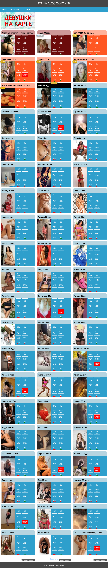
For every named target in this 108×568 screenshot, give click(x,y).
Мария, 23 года (81, 454)
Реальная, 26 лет (9, 59)
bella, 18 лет (7, 164)
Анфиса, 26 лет (45, 164)
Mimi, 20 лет (79, 138)
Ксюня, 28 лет (80, 401)
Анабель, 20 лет (9, 270)
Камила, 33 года (81, 480)
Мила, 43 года (8, 349)
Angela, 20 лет (44, 243)
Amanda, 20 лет (45, 506)
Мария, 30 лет (44, 59)
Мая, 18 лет (43, 138)
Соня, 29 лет (43, 191)
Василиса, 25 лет (10, 454)
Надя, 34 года (8, 427)
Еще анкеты (54, 559)
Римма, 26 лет (44, 217)
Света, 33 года (8, 138)
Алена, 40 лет (80, 322)
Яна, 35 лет (43, 427)
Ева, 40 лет (43, 270)
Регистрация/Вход (16, 9)
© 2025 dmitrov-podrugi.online (54, 566)
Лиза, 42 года (8, 375)
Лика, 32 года (8, 296)
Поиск (28, 9)
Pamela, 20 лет (44, 375)
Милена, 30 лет (81, 427)
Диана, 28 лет (44, 349)
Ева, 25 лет (79, 506)
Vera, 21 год (43, 85)
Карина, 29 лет (44, 454)
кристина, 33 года (10, 112)
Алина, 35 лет (80, 296)
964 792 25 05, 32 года (84, 33)
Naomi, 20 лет (80, 217)
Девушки (4, 9)
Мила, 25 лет (80, 270)
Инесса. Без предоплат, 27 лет (88, 533)
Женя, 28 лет (80, 375)
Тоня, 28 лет (7, 506)
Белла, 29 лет (80, 85)
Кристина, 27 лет (9, 401)
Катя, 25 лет (7, 322)
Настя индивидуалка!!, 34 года (16, 85)
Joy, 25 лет (43, 480)
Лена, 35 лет (43, 401)
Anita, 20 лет (43, 533)
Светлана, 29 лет (45, 296)
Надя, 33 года (44, 33)
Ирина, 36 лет (80, 112)
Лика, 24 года (8, 533)
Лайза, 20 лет (8, 243)
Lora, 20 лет (79, 191)
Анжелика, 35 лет (82, 349)
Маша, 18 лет (8, 191)
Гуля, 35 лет (79, 243)
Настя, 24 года (80, 164)
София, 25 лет (44, 112)
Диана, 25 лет (44, 322)
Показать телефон (27, 560)
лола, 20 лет (7, 217)
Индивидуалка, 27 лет (84, 59)
